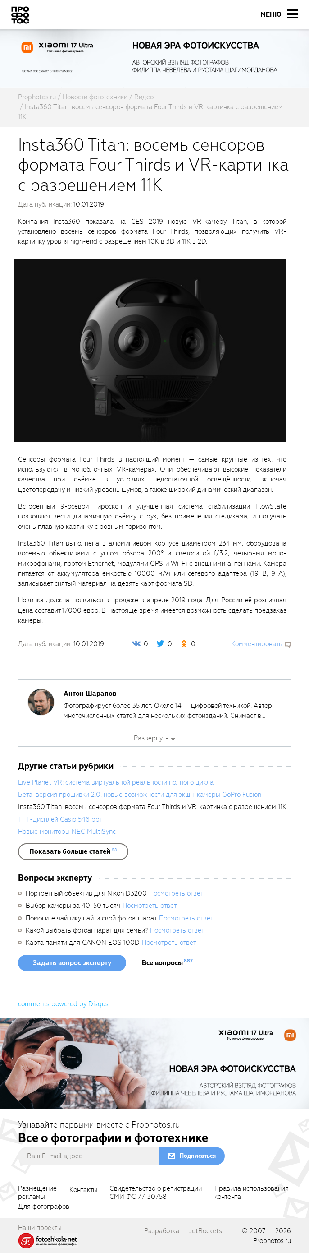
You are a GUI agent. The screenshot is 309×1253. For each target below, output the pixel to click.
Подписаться (198, 1156)
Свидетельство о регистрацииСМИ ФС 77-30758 (155, 1193)
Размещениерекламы (37, 1193)
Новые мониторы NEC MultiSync (67, 831)
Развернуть (151, 738)
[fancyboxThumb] (150, 350)
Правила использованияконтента (251, 1193)
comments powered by (63, 1003)
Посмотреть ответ (176, 893)
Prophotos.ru (272, 1240)
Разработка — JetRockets (183, 1230)
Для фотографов (43, 1207)
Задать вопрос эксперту (72, 962)
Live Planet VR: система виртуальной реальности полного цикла (116, 782)
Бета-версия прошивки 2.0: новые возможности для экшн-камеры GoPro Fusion (139, 794)
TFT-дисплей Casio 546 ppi (59, 819)
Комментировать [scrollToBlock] (256, 643)
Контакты (83, 1190)
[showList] (73, 851)
